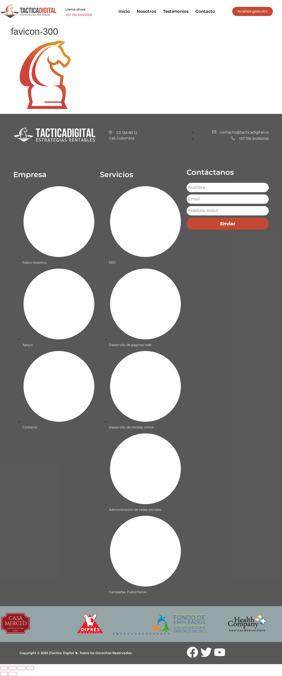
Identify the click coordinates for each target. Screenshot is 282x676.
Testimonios (176, 11)
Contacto (205, 11)
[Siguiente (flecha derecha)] (12, 674)
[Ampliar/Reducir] (4, 668)
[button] (114, 634)
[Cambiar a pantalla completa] (12, 668)
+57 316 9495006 (79, 15)
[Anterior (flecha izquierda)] (4, 674)
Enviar (227, 223)
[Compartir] (21, 668)
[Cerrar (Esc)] (30, 668)
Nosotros (146, 11)
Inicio (124, 11)
